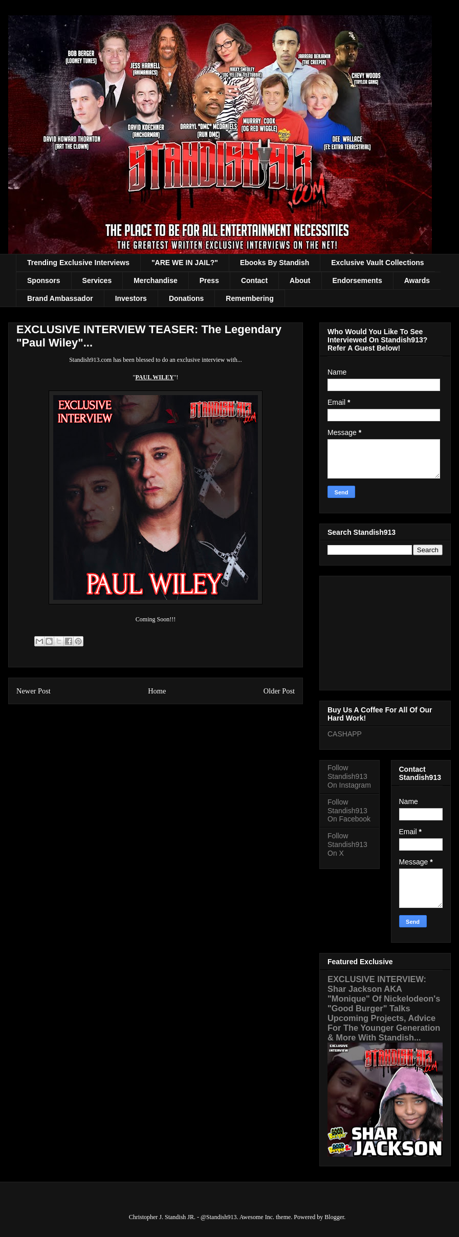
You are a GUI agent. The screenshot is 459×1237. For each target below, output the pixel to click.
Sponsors (43, 280)
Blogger (334, 1217)
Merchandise (156, 280)
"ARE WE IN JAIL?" (184, 262)
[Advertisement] (385, 631)
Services (97, 280)
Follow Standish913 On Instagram (349, 776)
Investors (131, 298)
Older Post (279, 691)
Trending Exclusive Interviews (78, 262)
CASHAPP (344, 734)
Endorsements (357, 280)
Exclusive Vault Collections (377, 262)
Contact (254, 280)
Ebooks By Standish (274, 262)
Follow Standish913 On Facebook (348, 810)
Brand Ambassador (60, 298)
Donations (186, 298)
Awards (417, 280)
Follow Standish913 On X (347, 844)
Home (157, 691)
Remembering (249, 298)
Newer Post (33, 691)
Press (209, 280)
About (300, 280)
